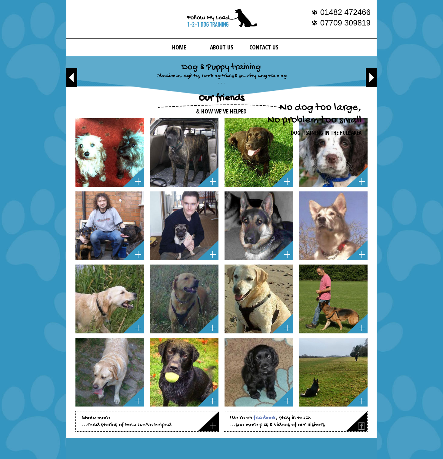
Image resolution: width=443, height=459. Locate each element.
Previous (71, 77)
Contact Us (263, 47)
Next (371, 77)
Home (179, 47)
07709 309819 (345, 22)
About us (221, 47)
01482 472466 (345, 12)
